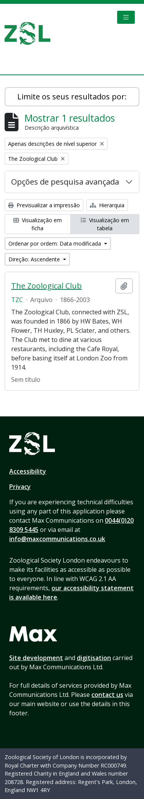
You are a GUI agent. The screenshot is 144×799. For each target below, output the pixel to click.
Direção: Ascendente (34, 259)
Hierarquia (107, 205)
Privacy (20, 486)
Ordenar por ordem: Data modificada (55, 243)
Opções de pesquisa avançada (65, 182)
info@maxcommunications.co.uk (57, 539)
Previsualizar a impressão (44, 205)
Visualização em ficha (37, 224)
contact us (107, 694)
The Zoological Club (46, 286)
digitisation (94, 658)
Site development (36, 658)
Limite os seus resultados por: (72, 96)
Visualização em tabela (105, 224)
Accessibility (27, 471)
